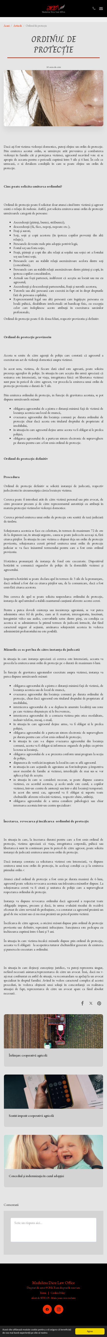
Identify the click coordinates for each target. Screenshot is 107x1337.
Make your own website (63, 1298)
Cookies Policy (58, 1293)
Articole (17, 25)
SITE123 (44, 1298)
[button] (5, 8)
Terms (43, 1293)
